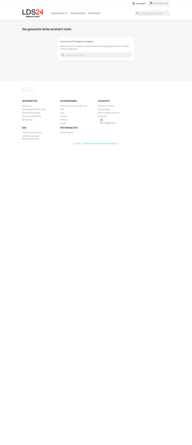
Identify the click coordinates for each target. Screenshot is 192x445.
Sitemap (63, 119)
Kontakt (63, 116)
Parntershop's (66, 132)
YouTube (30, 89)
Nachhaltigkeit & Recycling (34, 109)
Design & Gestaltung (31, 116)
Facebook (25, 89)
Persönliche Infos (106, 106)
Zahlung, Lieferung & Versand (73, 106)
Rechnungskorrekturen (109, 112)
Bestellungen (104, 109)
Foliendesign (77, 13)
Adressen (102, 116)
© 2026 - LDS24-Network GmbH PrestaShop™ (96, 143)
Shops (63, 123)
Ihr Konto (104, 100)
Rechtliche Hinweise (31, 112)
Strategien (94, 13)
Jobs (62, 112)
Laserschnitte (59, 13)
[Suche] (152, 13)
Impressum (27, 106)
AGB (62, 109)
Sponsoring (27, 119)
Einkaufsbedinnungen (32, 132)
